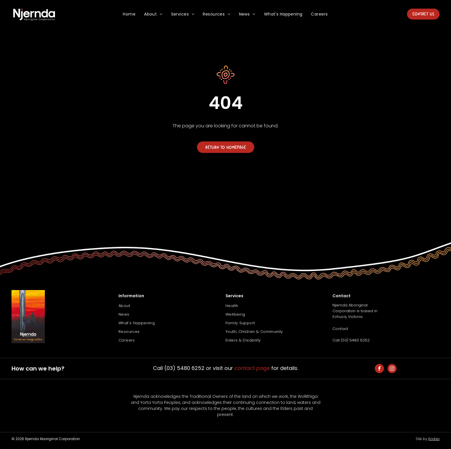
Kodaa (433, 438)
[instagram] (392, 369)
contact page (252, 368)
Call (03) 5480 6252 (351, 340)
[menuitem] (129, 14)
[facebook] (379, 369)
